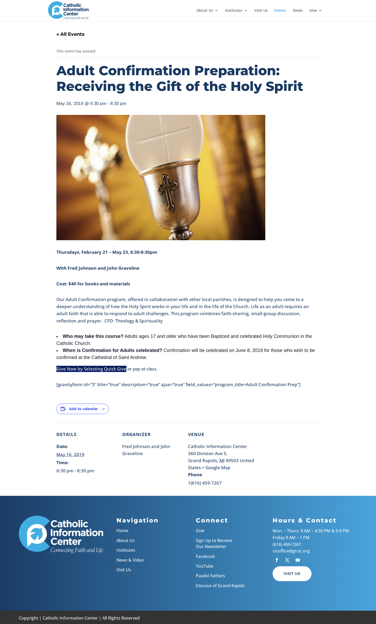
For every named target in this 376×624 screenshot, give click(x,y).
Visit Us (261, 11)
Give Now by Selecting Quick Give (91, 369)
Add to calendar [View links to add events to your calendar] (83, 408)
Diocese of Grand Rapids (220, 585)
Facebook (205, 556)
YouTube (204, 566)
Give (313, 11)
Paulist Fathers (210, 576)
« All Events (70, 34)
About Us (205, 11)
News (298, 11)
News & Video (130, 560)
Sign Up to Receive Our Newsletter (214, 543)
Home (122, 530)
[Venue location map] (292, 458)
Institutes (233, 11)
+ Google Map (216, 467)
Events (280, 11)
